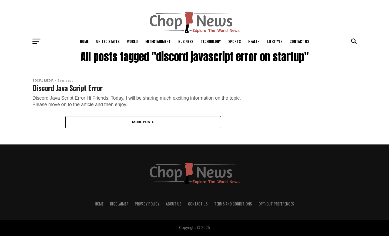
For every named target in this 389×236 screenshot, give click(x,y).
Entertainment (158, 41)
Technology (211, 41)
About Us (174, 204)
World (132, 41)
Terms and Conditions (233, 204)
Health (254, 41)
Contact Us (299, 41)
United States (107, 41)
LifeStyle (274, 41)
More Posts (143, 122)
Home (84, 41)
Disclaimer (119, 204)
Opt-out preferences (276, 204)
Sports (234, 41)
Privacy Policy (147, 204)
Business (185, 41)
